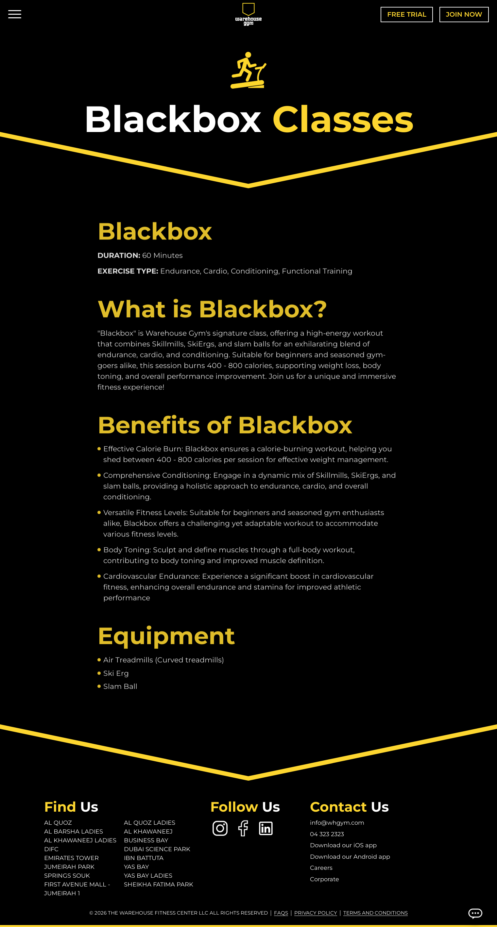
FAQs (281, 913)
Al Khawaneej (148, 831)
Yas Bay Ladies (148, 875)
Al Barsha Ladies (73, 831)
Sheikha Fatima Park (158, 884)
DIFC (51, 849)
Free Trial (406, 14)
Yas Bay (136, 866)
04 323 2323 (327, 834)
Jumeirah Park (69, 866)
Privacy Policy (315, 913)
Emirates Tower (71, 858)
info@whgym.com (337, 822)
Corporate (324, 879)
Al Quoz (58, 822)
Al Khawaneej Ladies (80, 840)
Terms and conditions (375, 913)
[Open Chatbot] (475, 913)
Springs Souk (67, 875)
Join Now (464, 14)
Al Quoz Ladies (149, 822)
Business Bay (146, 840)
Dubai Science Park (157, 849)
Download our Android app (350, 856)
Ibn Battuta (143, 858)
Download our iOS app (343, 845)
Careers (321, 867)
